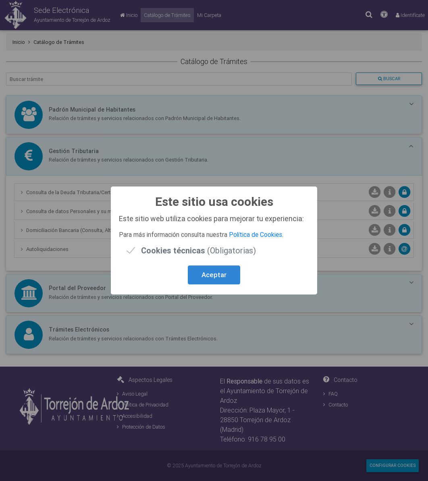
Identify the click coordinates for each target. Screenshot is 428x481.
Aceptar (214, 274)
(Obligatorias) (198, 250)
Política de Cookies (255, 234)
